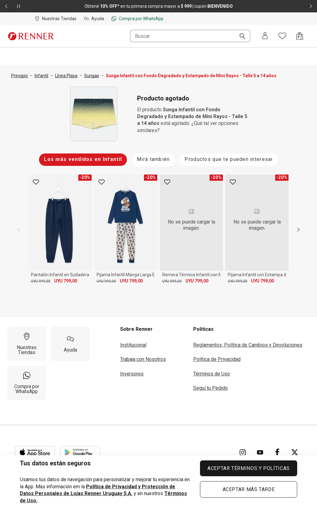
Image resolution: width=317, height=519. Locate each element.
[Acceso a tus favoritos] (282, 36)
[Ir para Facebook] (277, 452)
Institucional (133, 345)
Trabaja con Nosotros (143, 359)
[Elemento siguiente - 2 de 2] (311, 6)
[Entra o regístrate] (265, 36)
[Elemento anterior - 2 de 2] (6, 6)
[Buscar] (240, 36)
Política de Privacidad (217, 359)
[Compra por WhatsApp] (26, 383)
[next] (298, 229)
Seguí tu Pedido (210, 388)
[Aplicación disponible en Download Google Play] (80, 452)
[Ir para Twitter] (294, 452)
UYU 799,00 (65, 280)
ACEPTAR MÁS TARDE (249, 489)
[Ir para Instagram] (242, 452)
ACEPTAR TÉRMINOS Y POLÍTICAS (248, 468)
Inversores (132, 374)
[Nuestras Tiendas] (26, 344)
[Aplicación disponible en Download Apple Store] (35, 452)
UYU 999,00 (40, 281)
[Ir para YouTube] (260, 452)
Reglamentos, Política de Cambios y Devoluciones (247, 345)
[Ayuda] (70, 344)
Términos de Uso (211, 374)
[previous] (18, 229)
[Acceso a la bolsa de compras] (299, 36)
